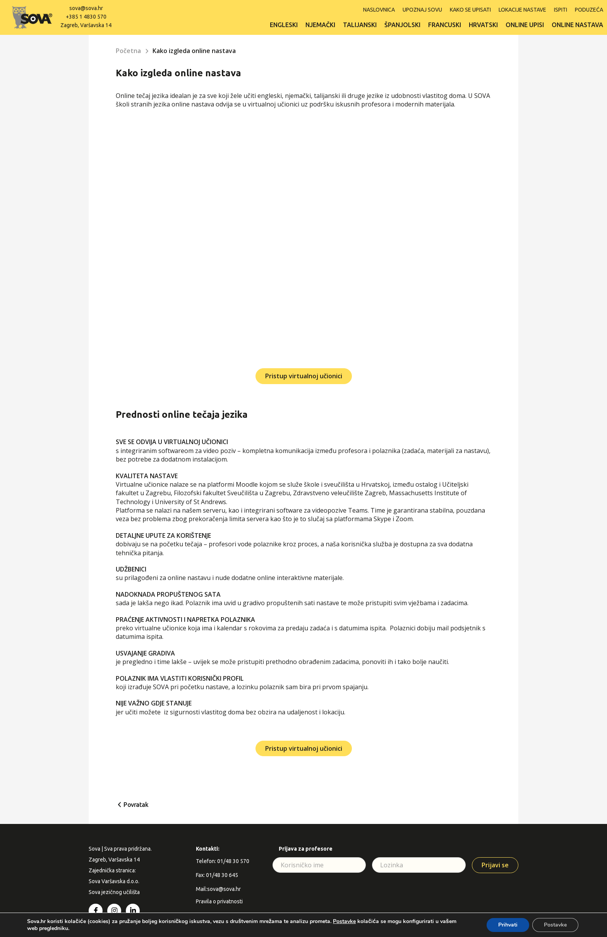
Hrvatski (483, 24)
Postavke (344, 921)
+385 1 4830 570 (86, 17)
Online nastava (577, 24)
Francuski (444, 24)
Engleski (284, 24)
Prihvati (508, 924)
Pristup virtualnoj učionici (303, 376)
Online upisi (525, 24)
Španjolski (402, 24)
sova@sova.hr (86, 8)
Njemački (320, 24)
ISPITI (560, 10)
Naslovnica (379, 10)
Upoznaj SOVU (422, 10)
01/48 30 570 (233, 861)
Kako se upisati (470, 10)
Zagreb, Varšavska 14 (85, 25)
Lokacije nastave (522, 10)
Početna (128, 50)
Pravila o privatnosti (219, 901)
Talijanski (360, 24)
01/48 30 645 (222, 875)
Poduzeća (589, 10)
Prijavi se (495, 865)
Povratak (135, 804)
